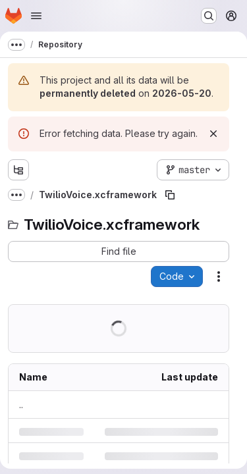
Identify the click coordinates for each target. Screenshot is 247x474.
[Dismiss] (213, 134)
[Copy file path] (169, 194)
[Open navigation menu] (36, 15)
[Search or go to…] (209, 16)
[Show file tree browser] (18, 169)
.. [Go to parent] (21, 404)
